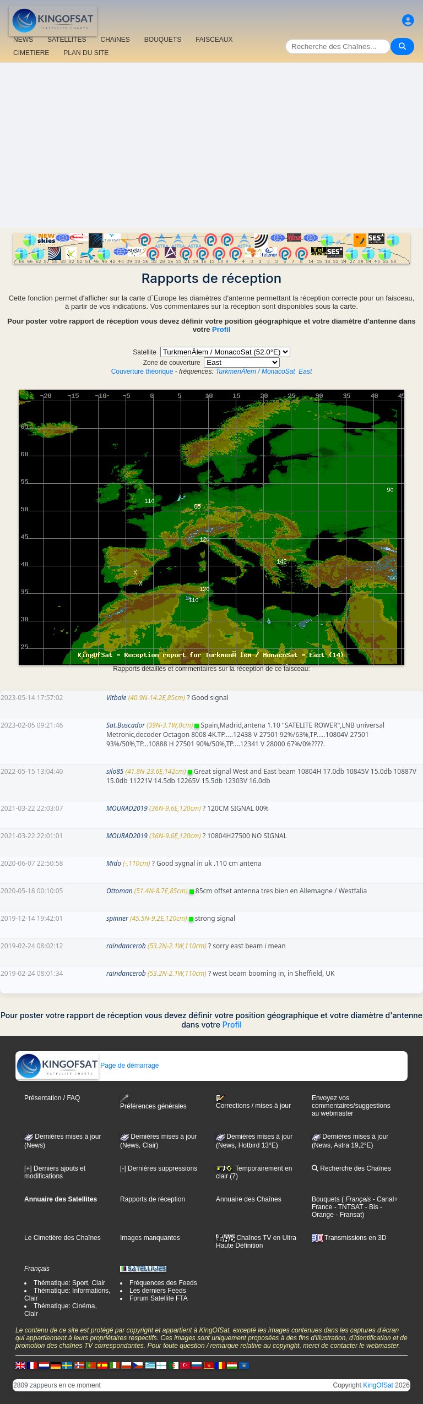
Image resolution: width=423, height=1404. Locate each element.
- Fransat (348, 1215)
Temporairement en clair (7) (254, 1172)
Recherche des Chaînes (351, 1168)
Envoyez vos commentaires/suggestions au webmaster (351, 1105)
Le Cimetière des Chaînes (62, 1238)
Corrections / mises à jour (253, 1102)
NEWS (23, 39)
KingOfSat (378, 1385)
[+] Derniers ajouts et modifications (54, 1172)
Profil (221, 329)
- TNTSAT (347, 1207)
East (305, 371)
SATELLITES (66, 39)
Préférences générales (153, 1102)
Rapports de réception (152, 1199)
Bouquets (326, 1199)
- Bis (370, 1207)
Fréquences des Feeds (163, 1283)
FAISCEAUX (214, 39)
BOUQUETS (162, 39)
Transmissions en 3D (349, 1238)
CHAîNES (114, 39)
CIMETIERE (31, 53)
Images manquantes (150, 1238)
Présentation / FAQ (52, 1098)
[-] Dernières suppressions (158, 1168)
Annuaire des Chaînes (248, 1199)
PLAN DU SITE (86, 53)
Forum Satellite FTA (158, 1298)
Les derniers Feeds (157, 1290)
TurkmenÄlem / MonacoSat (255, 371)
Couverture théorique (142, 371)
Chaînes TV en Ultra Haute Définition (256, 1241)
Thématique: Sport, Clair (69, 1283)
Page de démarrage (87, 1065)
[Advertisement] (211, 145)
